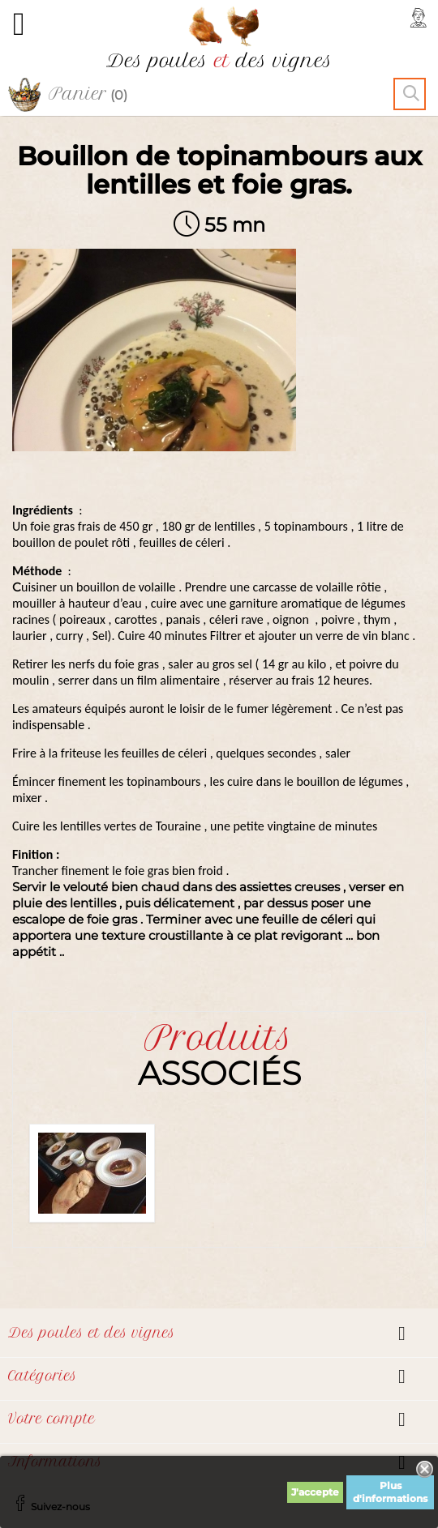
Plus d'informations (390, 1492)
